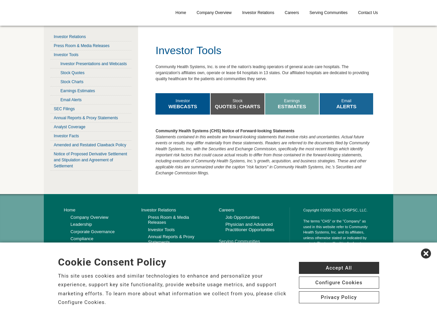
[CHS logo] (99, 12)
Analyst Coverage (70, 127)
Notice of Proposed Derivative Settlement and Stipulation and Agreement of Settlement (90, 160)
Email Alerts (71, 100)
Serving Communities (329, 12)
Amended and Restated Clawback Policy (90, 145)
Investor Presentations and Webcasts (94, 63)
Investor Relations (258, 12)
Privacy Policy (339, 297)
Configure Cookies (338, 283)
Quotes (225, 106)
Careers (292, 12)
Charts (249, 106)
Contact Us (368, 12)
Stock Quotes (73, 72)
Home (181, 12)
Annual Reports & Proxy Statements (86, 118)
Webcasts (183, 106)
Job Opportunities (242, 217)
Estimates (292, 106)
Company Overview (214, 12)
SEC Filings (64, 109)
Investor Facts (66, 136)
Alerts (346, 106)
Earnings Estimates (78, 91)
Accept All (339, 268)
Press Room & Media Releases (82, 45)
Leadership (81, 224)
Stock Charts (72, 81)
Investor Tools (66, 54)
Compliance (82, 238)
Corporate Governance (93, 231)
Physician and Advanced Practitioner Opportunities (250, 227)
